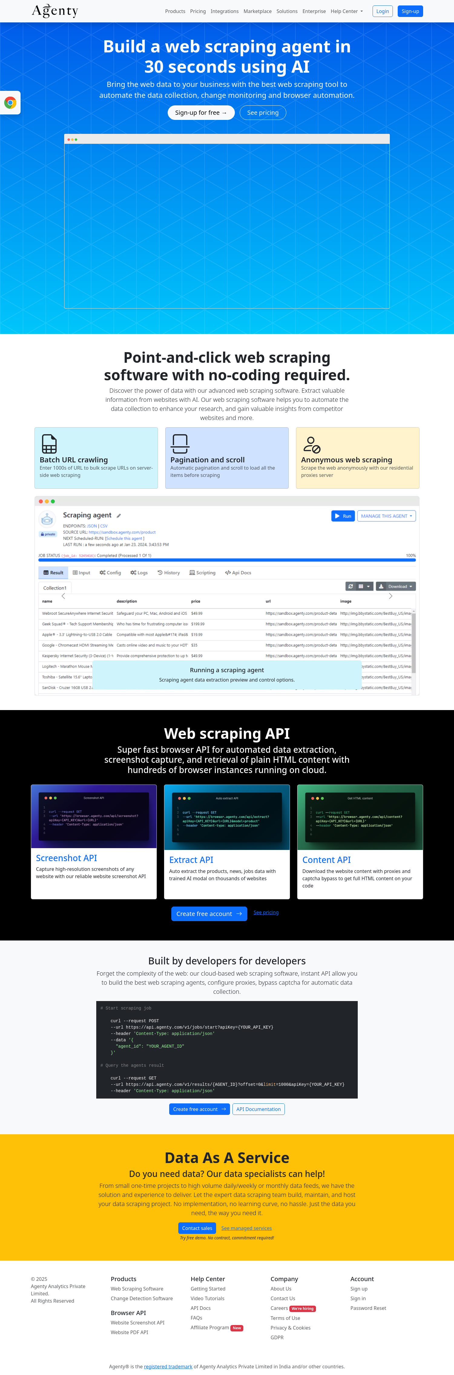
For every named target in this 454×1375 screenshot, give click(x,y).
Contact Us (283, 1298)
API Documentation (258, 1109)
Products (175, 11)
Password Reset (368, 1308)
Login (383, 11)
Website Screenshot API (137, 1322)
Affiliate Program (217, 1327)
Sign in (358, 1298)
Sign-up (410, 11)
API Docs (201, 1308)
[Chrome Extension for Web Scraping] (10, 102)
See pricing (263, 112)
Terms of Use (285, 1318)
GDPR (277, 1337)
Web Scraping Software (137, 1288)
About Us (281, 1288)
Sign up (359, 1288)
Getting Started (208, 1288)
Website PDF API (129, 1332)
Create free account (209, 914)
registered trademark (168, 1366)
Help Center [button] (345, 11)
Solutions (287, 11)
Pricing (198, 11)
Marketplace (258, 11)
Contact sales (197, 1228)
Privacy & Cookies (291, 1327)
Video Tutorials (207, 1298)
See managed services (247, 1228)
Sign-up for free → (201, 112)
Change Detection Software (142, 1298)
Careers (293, 1308)
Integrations (225, 11)
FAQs (196, 1317)
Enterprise (314, 11)
